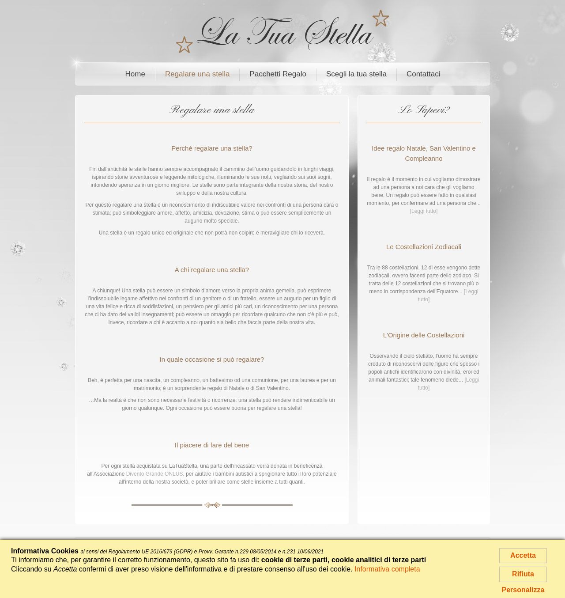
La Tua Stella (282, 31)
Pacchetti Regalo (277, 74)
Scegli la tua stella (356, 74)
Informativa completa (387, 569)
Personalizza (523, 590)
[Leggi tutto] (424, 211)
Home (135, 74)
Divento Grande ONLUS (154, 474)
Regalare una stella (197, 74)
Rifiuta (523, 574)
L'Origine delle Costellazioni (424, 335)
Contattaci (424, 74)
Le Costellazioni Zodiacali (423, 246)
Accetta (523, 555)
